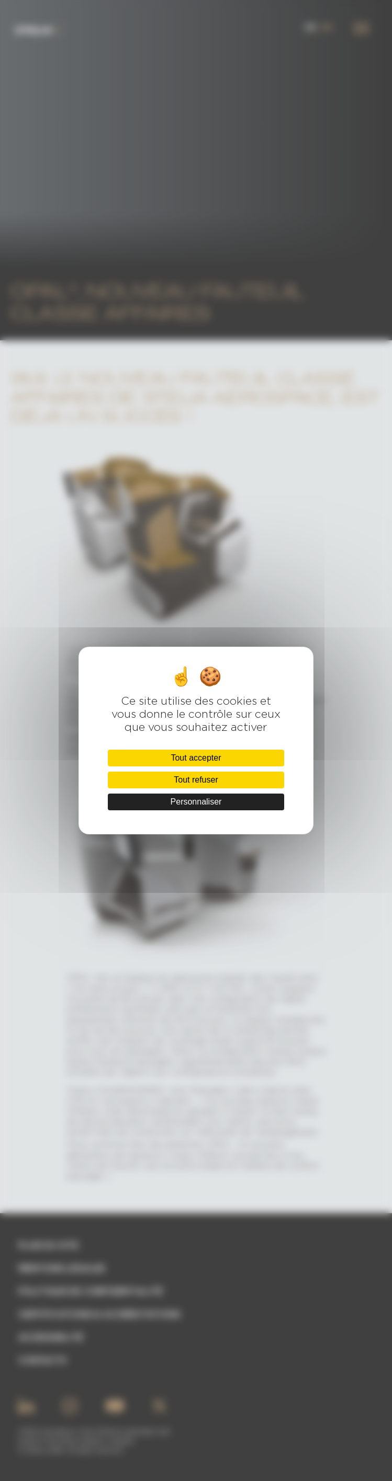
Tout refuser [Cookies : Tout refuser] (196, 779)
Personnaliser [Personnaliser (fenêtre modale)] (196, 801)
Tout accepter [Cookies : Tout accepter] (196, 757)
